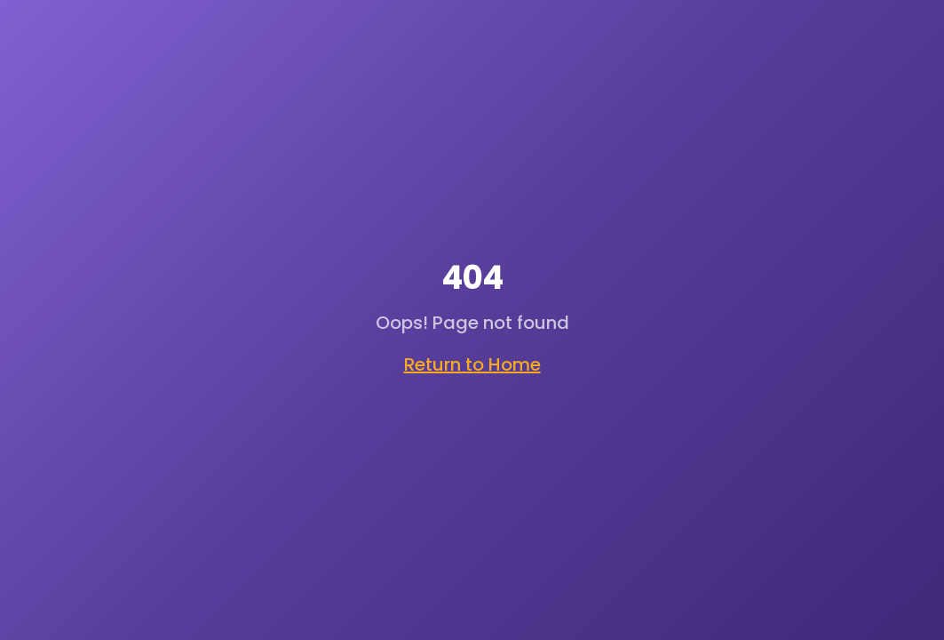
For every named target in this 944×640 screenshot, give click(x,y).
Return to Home (472, 364)
